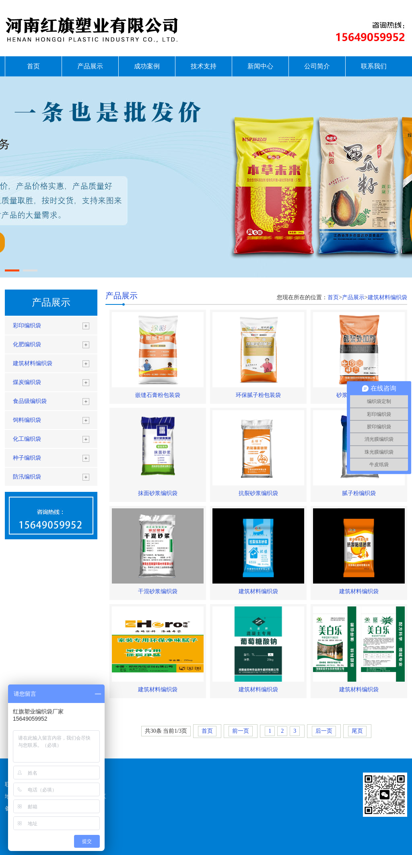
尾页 (357, 731)
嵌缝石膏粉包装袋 (157, 395)
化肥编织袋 (27, 344)
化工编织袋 (27, 439)
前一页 (240, 731)
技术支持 (203, 66)
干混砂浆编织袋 (157, 591)
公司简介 (317, 66)
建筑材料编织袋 (32, 363)
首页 (33, 66)
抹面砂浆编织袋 (157, 493)
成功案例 (147, 66)
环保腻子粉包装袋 (258, 395)
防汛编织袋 (27, 477)
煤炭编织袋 (27, 382)
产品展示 (90, 66)
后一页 (323, 731)
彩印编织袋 (27, 326)
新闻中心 (260, 66)
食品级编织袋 (30, 401)
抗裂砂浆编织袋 (258, 493)
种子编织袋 (27, 458)
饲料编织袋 (27, 420)
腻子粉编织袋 (359, 493)
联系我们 (374, 66)
